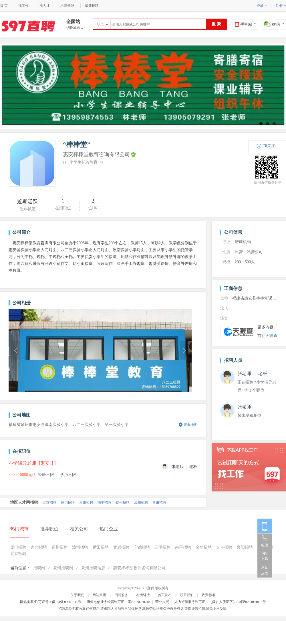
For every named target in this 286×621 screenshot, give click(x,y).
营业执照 (162, 602)
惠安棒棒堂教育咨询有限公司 (139, 568)
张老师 (244, 406)
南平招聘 (104, 503)
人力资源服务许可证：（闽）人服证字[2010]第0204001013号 (220, 602)
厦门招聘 (68, 503)
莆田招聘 (159, 503)
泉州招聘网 (63, 568)
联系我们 (187, 595)
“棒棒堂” (76, 144)
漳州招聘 (141, 503)
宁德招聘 (142, 547)
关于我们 (77, 595)
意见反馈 (264, 570)
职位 (100, 24)
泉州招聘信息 (93, 568)
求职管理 (67, 6)
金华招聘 (204, 547)
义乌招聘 (224, 547)
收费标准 (208, 595)
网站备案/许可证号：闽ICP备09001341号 (50, 602)
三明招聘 (162, 547)
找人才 (44, 6)
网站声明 (99, 595)
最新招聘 (92, 6)
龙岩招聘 (121, 547)
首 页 (4, 6)
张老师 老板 (252, 373)
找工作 (23, 6)
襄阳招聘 (245, 547)
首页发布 (165, 595)
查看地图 (190, 425)
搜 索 (216, 24)
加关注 (269, 146)
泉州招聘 (86, 503)
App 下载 (264, 555)
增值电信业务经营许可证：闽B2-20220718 (118, 602)
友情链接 (143, 595)
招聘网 (39, 568)
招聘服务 (121, 595)
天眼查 (271, 336)
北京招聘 (49, 503)
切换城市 (74, 28)
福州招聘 (123, 503)
